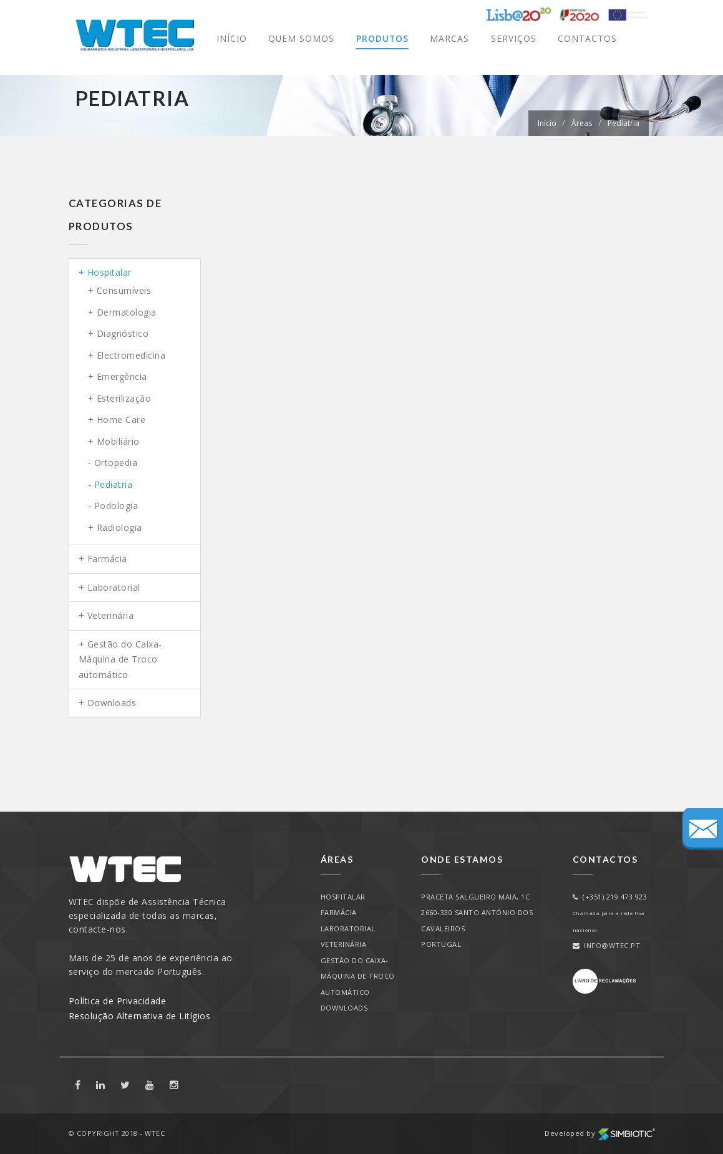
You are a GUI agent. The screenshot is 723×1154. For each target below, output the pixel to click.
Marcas (449, 38)
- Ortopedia (113, 462)
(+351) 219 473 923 (610, 896)
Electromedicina (131, 355)
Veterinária (110, 615)
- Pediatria (110, 484)
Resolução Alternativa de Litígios (140, 1016)
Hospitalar (109, 272)
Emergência (122, 376)
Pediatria (623, 123)
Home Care (121, 419)
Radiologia (119, 527)
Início (230, 38)
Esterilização (124, 398)
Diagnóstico (123, 333)
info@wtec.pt (607, 945)
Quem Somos (300, 38)
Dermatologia (127, 312)
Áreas (581, 123)
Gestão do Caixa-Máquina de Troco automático (120, 659)
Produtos (382, 38)
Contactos (587, 38)
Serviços (513, 38)
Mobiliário (118, 441)
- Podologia (113, 506)
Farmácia (107, 559)
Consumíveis (124, 290)
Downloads (112, 703)
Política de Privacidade (118, 1001)
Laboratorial (113, 587)
